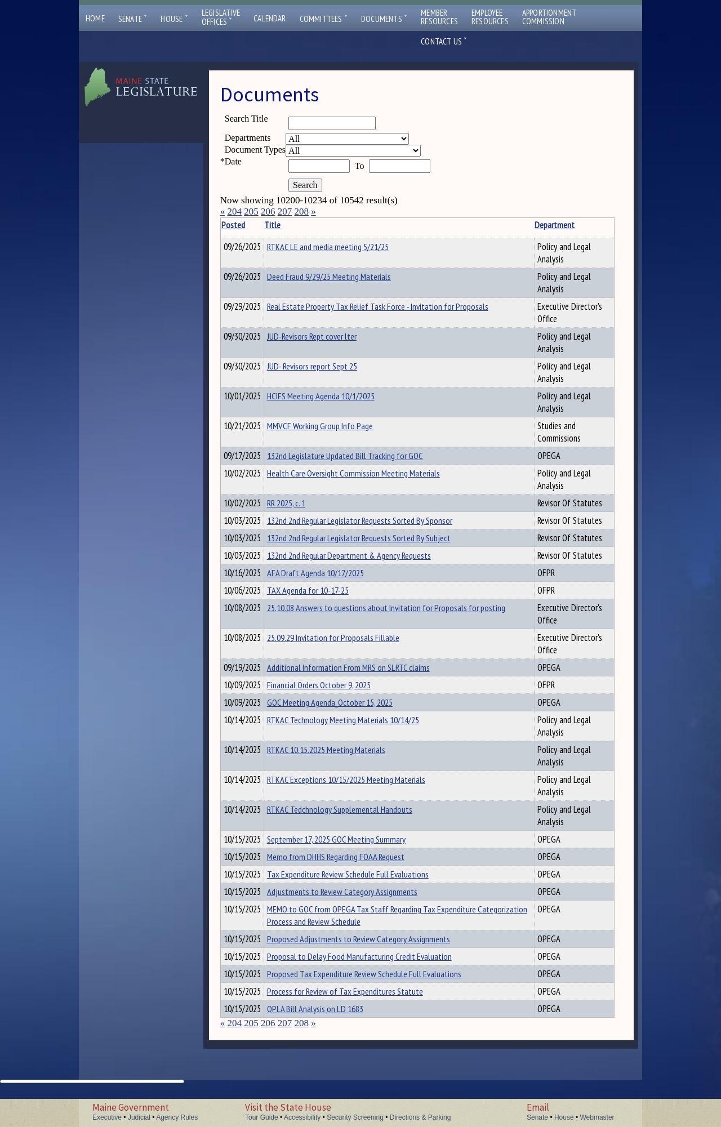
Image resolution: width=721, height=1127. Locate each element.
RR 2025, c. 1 (303, 504)
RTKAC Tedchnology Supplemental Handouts (357, 826)
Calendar (269, 18)
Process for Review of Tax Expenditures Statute (362, 1020)
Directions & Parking (420, 1117)
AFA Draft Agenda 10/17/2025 (332, 581)
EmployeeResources (490, 16)
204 (234, 211)
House (174, 19)
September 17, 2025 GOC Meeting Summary (353, 856)
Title (290, 225)
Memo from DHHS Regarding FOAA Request (353, 875)
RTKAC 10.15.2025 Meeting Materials (343, 766)
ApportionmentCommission (549, 16)
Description (594, 225)
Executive (107, 1117)
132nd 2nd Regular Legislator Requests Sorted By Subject (376, 543)
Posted (250, 225)
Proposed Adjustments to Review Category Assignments (376, 962)
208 (301, 211)
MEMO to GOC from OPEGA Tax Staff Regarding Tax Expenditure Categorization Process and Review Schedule (388, 938)
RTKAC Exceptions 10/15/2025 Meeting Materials (363, 796)
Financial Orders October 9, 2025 (336, 698)
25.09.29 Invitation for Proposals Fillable (350, 649)
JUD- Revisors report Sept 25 (329, 366)
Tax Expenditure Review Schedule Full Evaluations (365, 894)
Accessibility (302, 1117)
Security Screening (355, 1117)
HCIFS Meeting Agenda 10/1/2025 (338, 396)
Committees (324, 19)
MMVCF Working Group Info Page (337, 426)
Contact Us (444, 41)
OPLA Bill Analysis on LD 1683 (332, 1039)
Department (523, 225)
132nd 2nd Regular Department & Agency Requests (366, 562)
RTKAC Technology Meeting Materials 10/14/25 (360, 736)
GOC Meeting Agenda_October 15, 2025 (347, 717)
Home (95, 18)
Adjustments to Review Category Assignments (359, 913)
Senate (133, 19)
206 (268, 211)
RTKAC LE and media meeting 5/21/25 (345, 246)
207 (285, 211)
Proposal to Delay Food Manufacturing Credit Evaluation (376, 981)
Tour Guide (261, 1117)
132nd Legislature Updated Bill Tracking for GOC (362, 455)
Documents (384, 19)
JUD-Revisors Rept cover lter (329, 336)
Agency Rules (177, 1117)
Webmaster (597, 1117)
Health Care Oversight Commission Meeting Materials (370, 475)
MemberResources (439, 16)
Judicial (139, 1117)
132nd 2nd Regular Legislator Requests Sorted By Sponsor (377, 524)
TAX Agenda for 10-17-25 (325, 600)
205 (251, 211)
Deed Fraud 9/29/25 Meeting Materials (346, 276)
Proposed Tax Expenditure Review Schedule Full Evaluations (381, 1001)
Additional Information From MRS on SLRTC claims (365, 679)
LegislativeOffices (221, 17)
